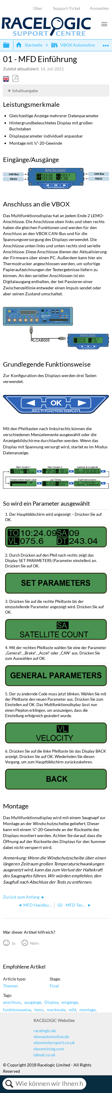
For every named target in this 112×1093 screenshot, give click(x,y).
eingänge (70, 1002)
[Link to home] (46, 34)
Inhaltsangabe (25, 90)
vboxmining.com (48, 1048)
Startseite (29, 44)
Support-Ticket (66, 8)
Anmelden (99, 8)
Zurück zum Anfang (21, 896)
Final (54, 985)
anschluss (12, 1002)
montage (87, 1009)
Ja (13, 943)
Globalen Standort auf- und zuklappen (105, 43)
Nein (34, 943)
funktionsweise (17, 1009)
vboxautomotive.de (51, 1036)
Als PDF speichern (15, 78)
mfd (72, 1009)
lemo (39, 1009)
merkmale (56, 1009)
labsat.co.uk (44, 1054)
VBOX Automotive (73, 44)
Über (37, 8)
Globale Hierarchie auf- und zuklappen (10, 45)
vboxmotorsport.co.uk (54, 1042)
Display (51, 1002)
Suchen (9, 1083)
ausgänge (32, 1002)
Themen (10, 985)
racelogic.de (44, 1030)
